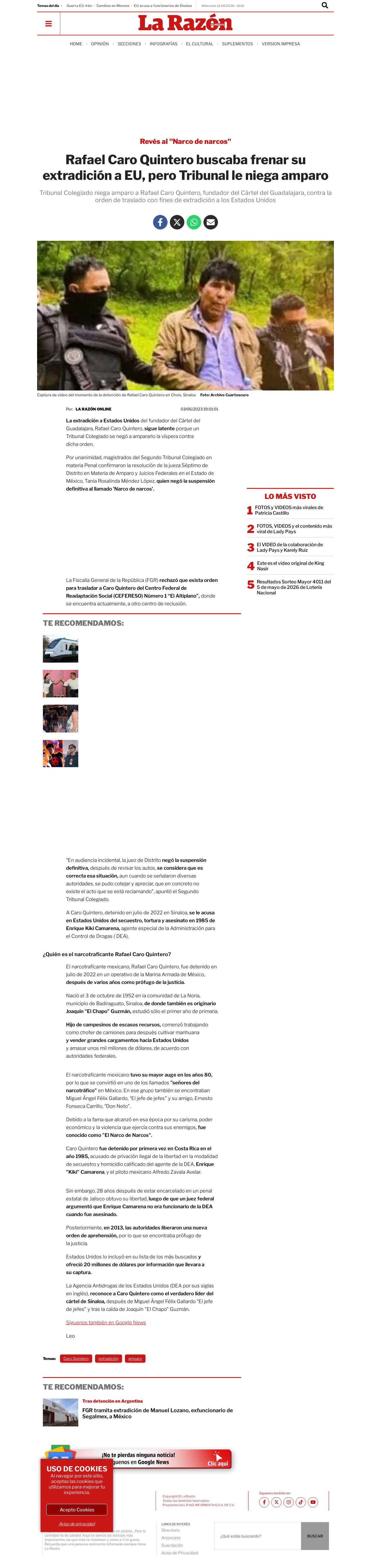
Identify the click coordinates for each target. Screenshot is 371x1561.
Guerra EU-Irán (79, 5)
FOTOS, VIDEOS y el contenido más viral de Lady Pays (294, 528)
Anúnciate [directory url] (171, 1537)
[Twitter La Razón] (177, 222)
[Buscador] (325, 6)
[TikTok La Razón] (301, 1502)
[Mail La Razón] (210, 222)
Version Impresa (281, 43)
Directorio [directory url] (170, 1530)
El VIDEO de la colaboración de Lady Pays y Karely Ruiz (290, 547)
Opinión (100, 43)
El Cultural (199, 43)
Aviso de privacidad (77, 1523)
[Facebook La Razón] (160, 222)
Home (76, 43)
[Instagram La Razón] (288, 1502)
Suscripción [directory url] (172, 1545)
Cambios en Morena (113, 5)
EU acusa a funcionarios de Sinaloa (163, 5)
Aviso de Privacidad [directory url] (179, 1552)
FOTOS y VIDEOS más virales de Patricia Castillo (289, 510)
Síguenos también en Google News (106, 1322)
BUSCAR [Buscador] (315, 1536)
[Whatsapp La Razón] (194, 222)
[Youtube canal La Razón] (313, 1502)
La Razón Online (94, 409)
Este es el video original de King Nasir (290, 565)
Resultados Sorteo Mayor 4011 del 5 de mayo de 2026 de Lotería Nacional (294, 587)
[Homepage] (185, 22)
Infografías (163, 43)
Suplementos (237, 43)
